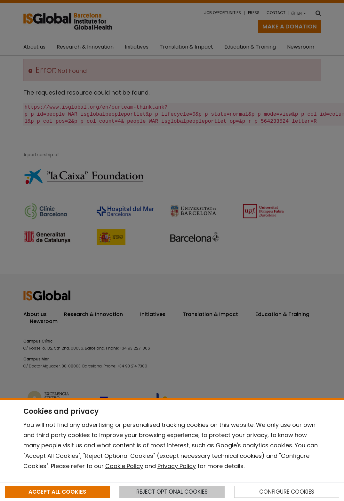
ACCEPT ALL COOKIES (57, 492)
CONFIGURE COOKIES (286, 492)
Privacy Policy (176, 466)
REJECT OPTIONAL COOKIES (172, 492)
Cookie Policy (124, 466)
